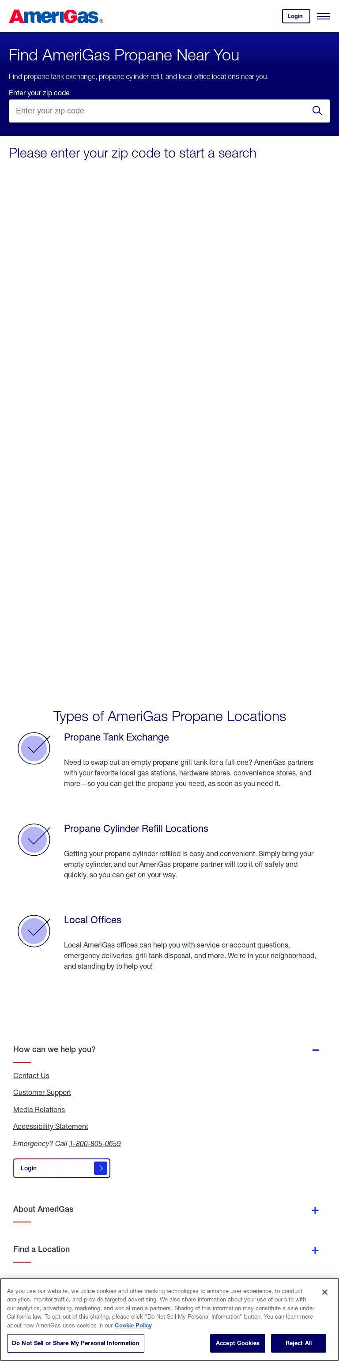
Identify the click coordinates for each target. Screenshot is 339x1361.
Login (298, 17)
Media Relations (39, 1109)
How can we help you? (54, 1049)
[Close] (325, 1292)
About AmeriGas (43, 1209)
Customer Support (42, 1092)
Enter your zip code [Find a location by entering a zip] (39, 93)
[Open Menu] (323, 16)
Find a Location (41, 1249)
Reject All (299, 1342)
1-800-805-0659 (95, 1143)
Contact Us (31, 1075)
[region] (169, 1319)
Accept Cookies (238, 1342)
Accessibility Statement (50, 1126)
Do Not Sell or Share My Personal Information (75, 1342)
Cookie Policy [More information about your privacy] (133, 1325)
